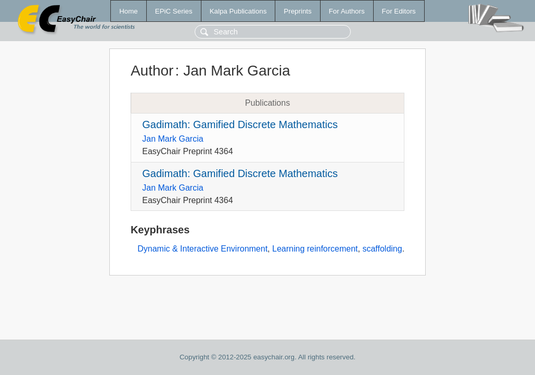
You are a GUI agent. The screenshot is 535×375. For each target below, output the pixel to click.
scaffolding (382, 248)
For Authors (347, 11)
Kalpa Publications (238, 11)
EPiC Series (174, 11)
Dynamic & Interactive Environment (202, 248)
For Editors (399, 11)
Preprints (297, 11)
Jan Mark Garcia (172, 138)
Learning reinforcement (315, 248)
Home (128, 11)
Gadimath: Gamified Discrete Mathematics (240, 124)
